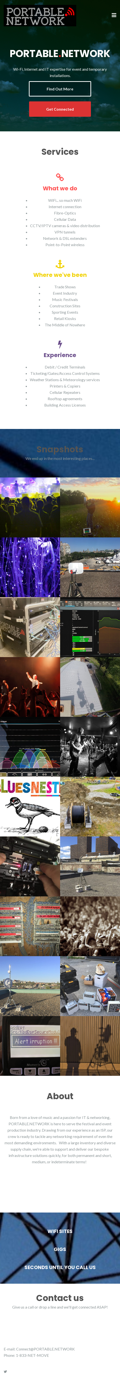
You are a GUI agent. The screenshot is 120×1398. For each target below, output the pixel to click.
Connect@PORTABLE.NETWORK (45, 1349)
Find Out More (60, 89)
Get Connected (60, 109)
